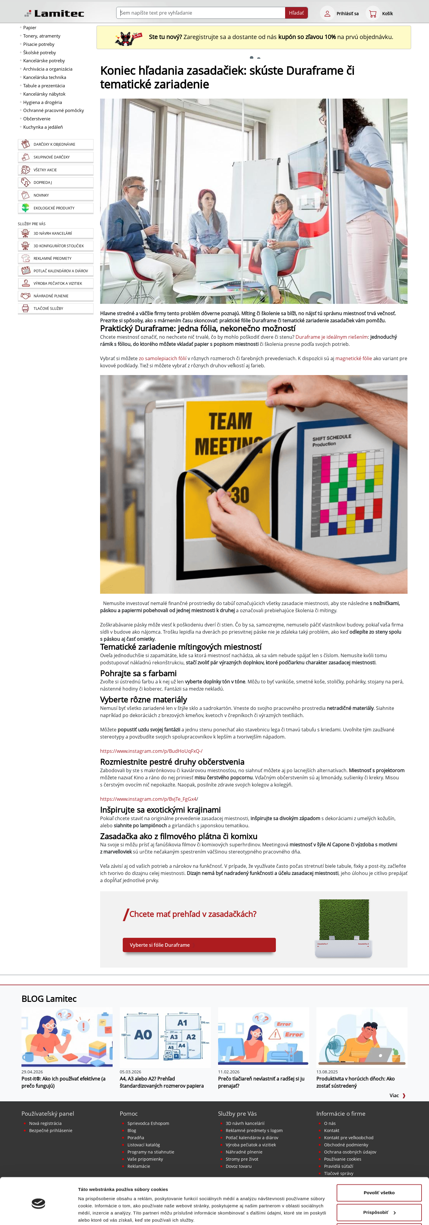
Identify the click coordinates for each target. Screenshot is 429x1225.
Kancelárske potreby (44, 60)
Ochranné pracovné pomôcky (53, 110)
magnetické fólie (353, 358)
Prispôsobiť (379, 1188)
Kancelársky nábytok (44, 94)
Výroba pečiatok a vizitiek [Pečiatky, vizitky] (251, 1145)
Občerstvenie (36, 119)
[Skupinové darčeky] (55, 157)
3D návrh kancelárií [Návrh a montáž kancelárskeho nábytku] (245, 1123)
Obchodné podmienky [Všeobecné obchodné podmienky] (346, 1145)
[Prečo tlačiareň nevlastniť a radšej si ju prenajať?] (263, 1037)
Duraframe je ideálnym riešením (332, 337)
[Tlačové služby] (55, 309)
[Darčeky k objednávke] (55, 144)
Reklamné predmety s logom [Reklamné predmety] (254, 1130)
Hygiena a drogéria (42, 102)
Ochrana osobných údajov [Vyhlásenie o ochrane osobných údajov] (350, 1152)
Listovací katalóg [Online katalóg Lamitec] (144, 1145)
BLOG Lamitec (48, 998)
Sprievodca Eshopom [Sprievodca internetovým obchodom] (148, 1123)
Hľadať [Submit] (296, 13)
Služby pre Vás (237, 1113)
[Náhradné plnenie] (55, 296)
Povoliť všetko (379, 1169)
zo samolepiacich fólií (162, 358)
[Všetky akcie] (55, 170)
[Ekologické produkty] (55, 208)
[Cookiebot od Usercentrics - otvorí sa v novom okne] (39, 1213)
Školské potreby (39, 52)
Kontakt (331, 1130)
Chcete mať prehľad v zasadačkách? (192, 914)
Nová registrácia (45, 1123)
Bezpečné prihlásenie (50, 1130)
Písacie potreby (39, 44)
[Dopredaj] (55, 183)
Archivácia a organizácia (47, 69)
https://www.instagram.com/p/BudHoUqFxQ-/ (151, 751)
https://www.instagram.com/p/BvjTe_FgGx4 (148, 799)
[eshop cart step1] (373, 13)
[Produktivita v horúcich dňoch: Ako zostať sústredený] (362, 1037)
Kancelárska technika (44, 77)
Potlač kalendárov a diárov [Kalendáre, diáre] (252, 1137)
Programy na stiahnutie (151, 1152)
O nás (330, 1123)
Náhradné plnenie (244, 1152)
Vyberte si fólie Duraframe (162, 945)
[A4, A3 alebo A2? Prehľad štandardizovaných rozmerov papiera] (165, 1037)
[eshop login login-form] (327, 13)
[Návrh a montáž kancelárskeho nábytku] (55, 233)
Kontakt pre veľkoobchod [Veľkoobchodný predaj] (349, 1137)
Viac (398, 1095)
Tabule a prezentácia (44, 85)
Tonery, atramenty (41, 36)
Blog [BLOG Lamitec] (132, 1130)
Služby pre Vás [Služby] (32, 223)
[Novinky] (55, 195)
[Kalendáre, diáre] (55, 271)
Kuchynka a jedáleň (43, 127)
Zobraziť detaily (95, 1213)
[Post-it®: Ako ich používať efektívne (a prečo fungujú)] (67, 1037)
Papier (29, 27)
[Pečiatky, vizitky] (55, 284)
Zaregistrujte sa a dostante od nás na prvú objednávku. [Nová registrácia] (253, 37)
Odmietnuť (379, 1208)
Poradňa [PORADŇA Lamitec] (136, 1137)
